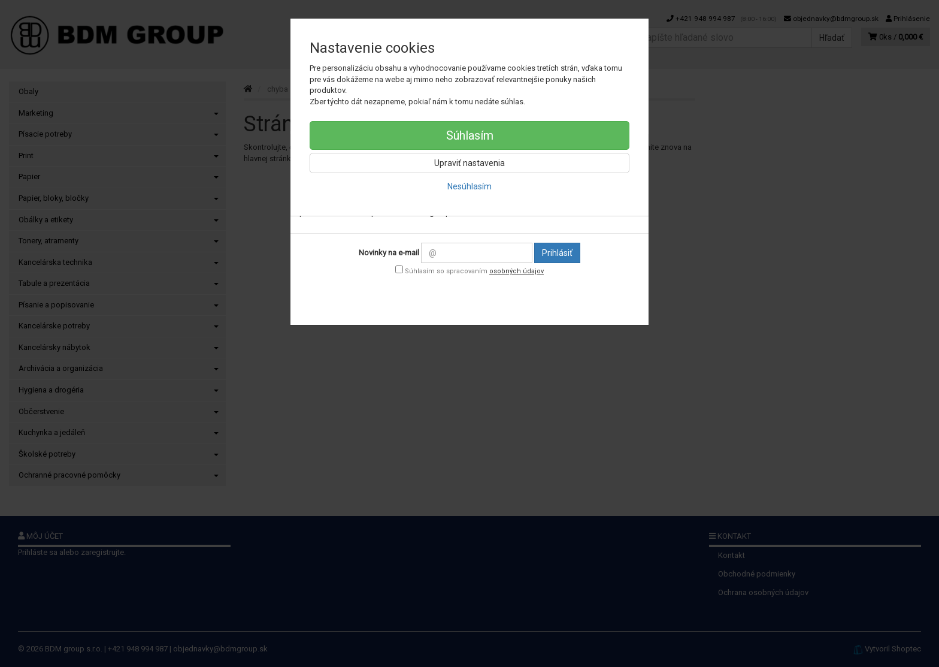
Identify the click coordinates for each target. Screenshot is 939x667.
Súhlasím (469, 135)
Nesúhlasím (469, 186)
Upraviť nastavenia (469, 163)
